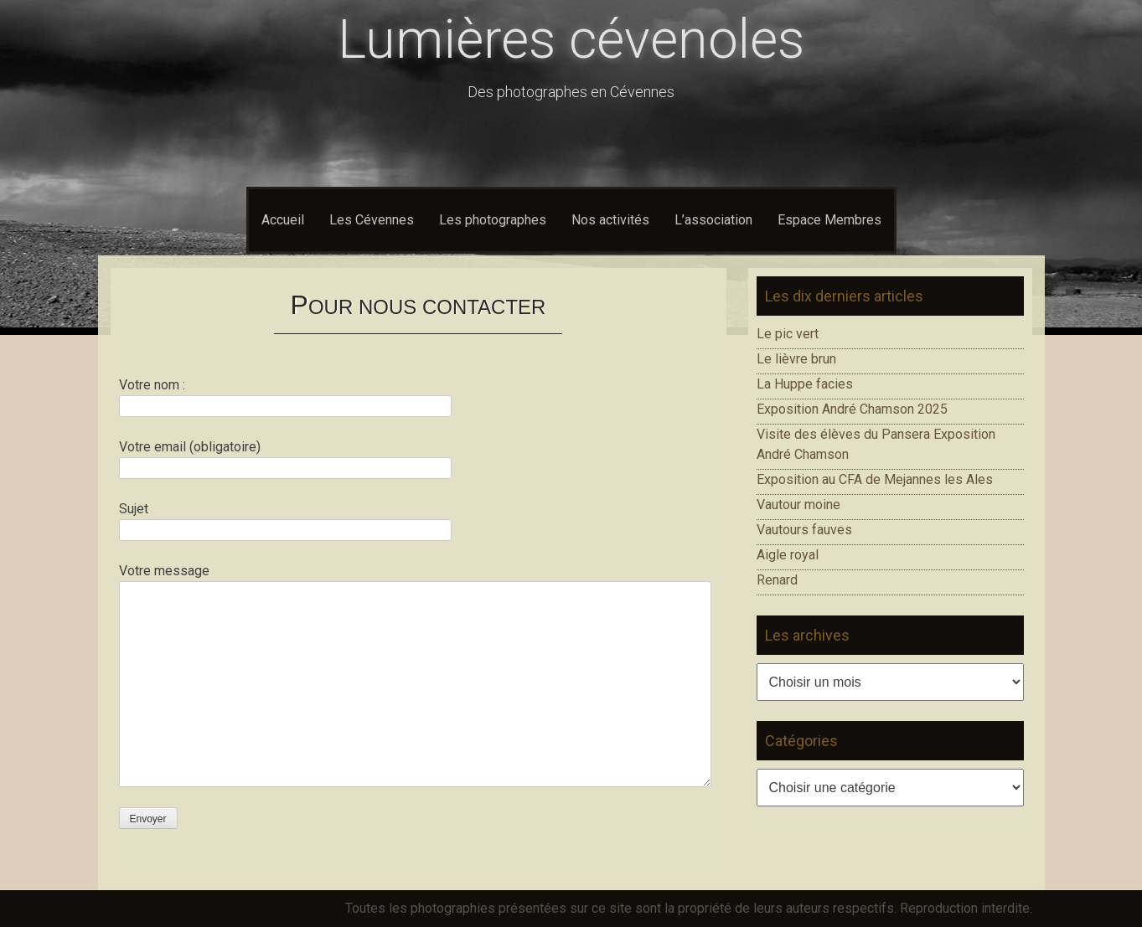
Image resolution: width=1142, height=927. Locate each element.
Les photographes (492, 220)
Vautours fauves (804, 530)
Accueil (282, 220)
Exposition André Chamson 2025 (852, 409)
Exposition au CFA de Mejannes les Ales (875, 479)
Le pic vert (788, 334)
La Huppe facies (805, 384)
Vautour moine (798, 504)
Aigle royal (788, 555)
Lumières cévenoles (571, 39)
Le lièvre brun (796, 359)
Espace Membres (829, 220)
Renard (777, 580)
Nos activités (610, 220)
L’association (713, 220)
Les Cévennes (371, 220)
